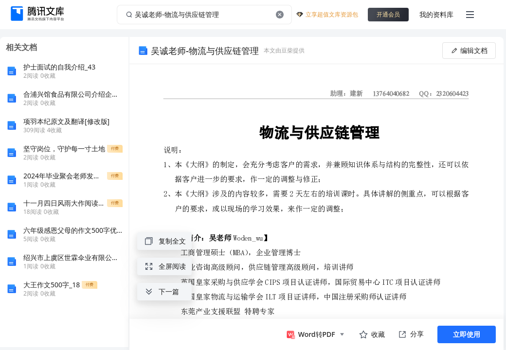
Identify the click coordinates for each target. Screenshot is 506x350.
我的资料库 (436, 14)
